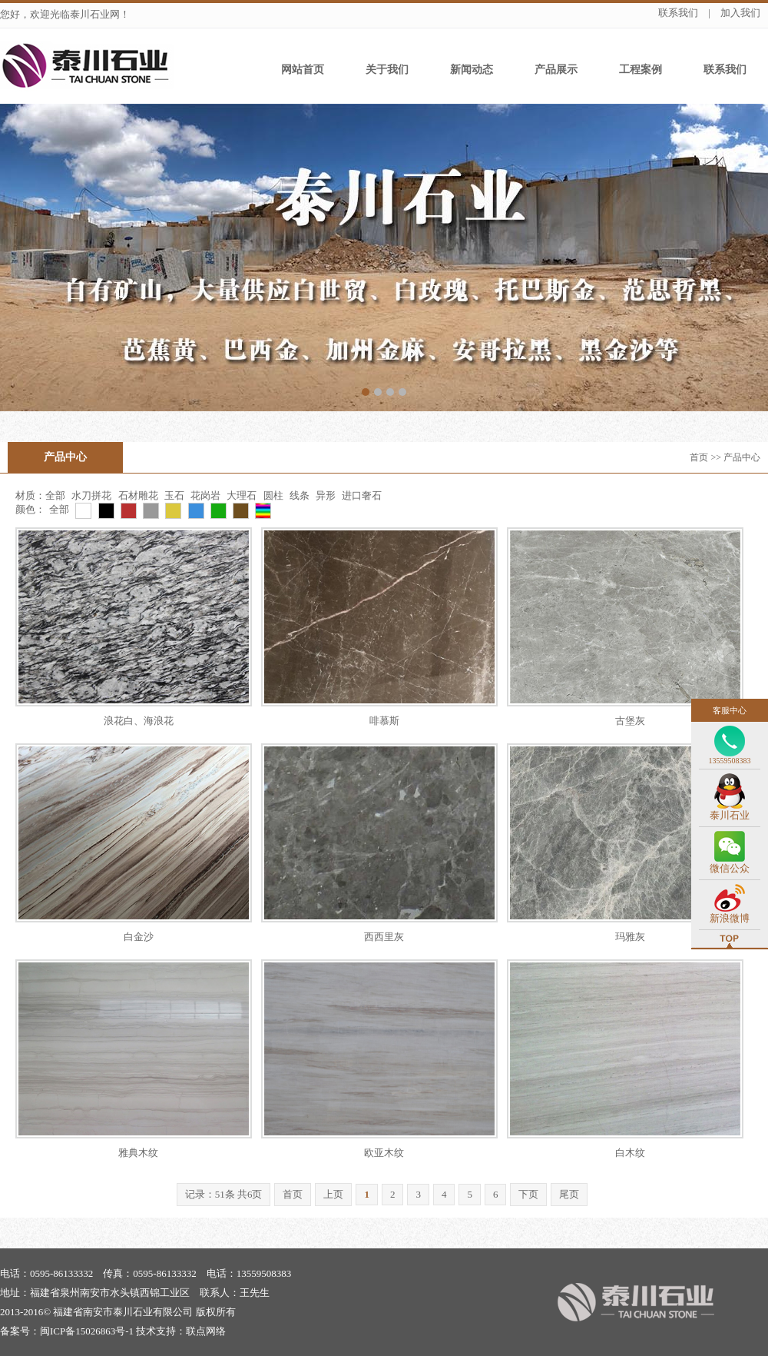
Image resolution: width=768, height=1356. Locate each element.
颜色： (30, 509)
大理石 (242, 495)
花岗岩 (205, 495)
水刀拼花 (92, 495)
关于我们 (387, 69)
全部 (55, 495)
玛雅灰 (630, 936)
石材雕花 (138, 495)
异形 (326, 495)
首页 (699, 457)
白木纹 (630, 1152)
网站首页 (302, 69)
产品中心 (65, 457)
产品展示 (556, 69)
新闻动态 (471, 69)
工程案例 (640, 69)
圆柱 (273, 495)
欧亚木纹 (384, 1152)
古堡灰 (630, 720)
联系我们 (678, 12)
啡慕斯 (384, 720)
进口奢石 (362, 495)
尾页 (569, 1194)
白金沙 (139, 936)
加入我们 (740, 12)
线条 (300, 495)
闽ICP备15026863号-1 (87, 1331)
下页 (528, 1194)
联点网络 (206, 1331)
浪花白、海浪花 (139, 720)
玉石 (174, 495)
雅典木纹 (138, 1152)
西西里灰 (384, 936)
